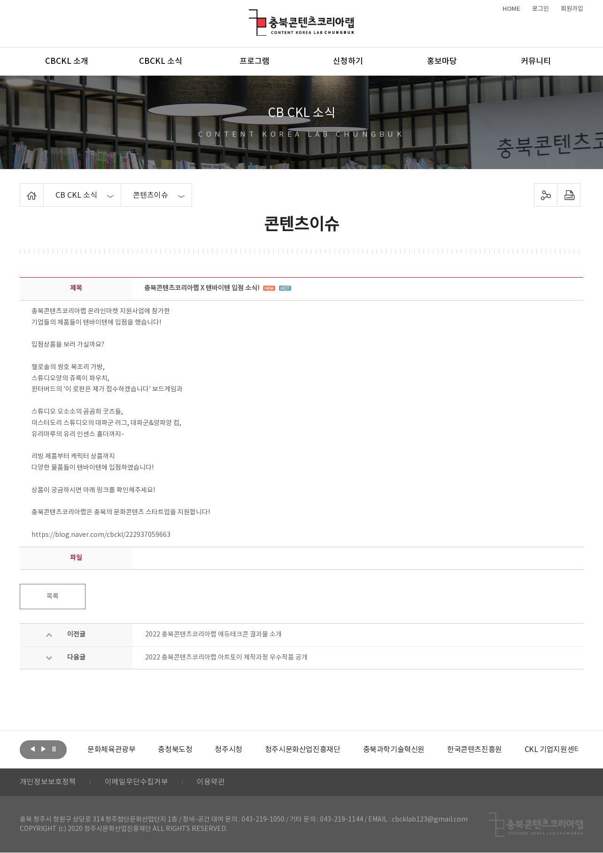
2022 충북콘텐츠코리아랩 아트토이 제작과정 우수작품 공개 (226, 657)
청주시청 (228, 749)
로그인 (540, 9)
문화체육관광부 (111, 749)
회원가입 (572, 9)
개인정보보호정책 (48, 782)
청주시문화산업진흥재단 (302, 749)
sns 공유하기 (546, 195)
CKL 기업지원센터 (552, 749)
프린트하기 (568, 195)
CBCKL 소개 (66, 61)
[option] (111, 749)
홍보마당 (442, 61)
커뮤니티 (536, 61)
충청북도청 (175, 749)
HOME (511, 9)
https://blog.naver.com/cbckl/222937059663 (100, 535)
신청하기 (348, 61)
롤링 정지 (54, 748)
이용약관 (211, 782)
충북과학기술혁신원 (393, 749)
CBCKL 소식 (160, 61)
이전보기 (32, 748)
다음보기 (43, 748)
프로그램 (255, 61)
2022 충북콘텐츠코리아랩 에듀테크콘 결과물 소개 (213, 634)
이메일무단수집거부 (136, 782)
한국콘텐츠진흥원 (474, 749)
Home (22, 189)
